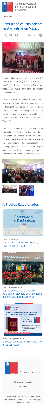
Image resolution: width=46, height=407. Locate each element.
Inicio (4, 16)
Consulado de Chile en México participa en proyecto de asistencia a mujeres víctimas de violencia (22, 294)
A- (35, 35)
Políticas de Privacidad (23, 382)
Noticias (11, 16)
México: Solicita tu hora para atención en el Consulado (22, 343)
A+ (29, 35)
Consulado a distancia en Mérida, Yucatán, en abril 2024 (20, 244)
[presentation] (6, 171)
